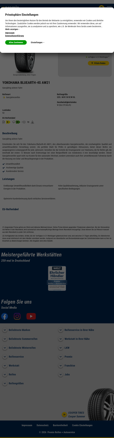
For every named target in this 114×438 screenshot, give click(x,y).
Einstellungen (37, 42)
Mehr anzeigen (12, 29)
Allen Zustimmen (16, 42)
